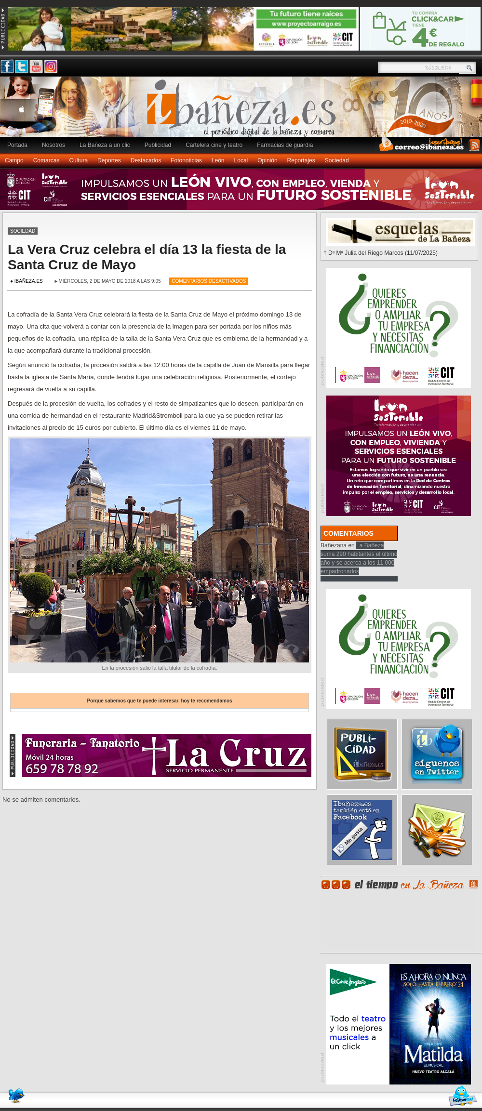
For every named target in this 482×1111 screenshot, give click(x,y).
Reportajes (301, 160)
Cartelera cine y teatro (214, 145)
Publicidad (158, 145)
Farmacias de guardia (285, 145)
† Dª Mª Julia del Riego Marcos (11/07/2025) (380, 253)
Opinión (267, 160)
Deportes (109, 160)
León (218, 160)
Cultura (78, 160)
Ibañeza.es (243, 111)
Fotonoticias (186, 160)
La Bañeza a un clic (105, 145)
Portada (17, 145)
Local (241, 160)
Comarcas (46, 160)
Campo (14, 160)
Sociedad (337, 160)
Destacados (146, 160)
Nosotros (53, 145)
